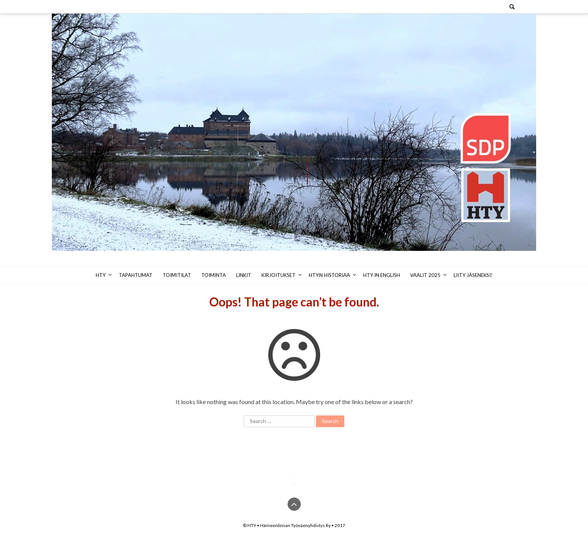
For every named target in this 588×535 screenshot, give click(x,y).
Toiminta (213, 275)
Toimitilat (177, 275)
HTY (101, 275)
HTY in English (381, 275)
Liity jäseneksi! (473, 275)
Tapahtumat (135, 275)
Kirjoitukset (278, 275)
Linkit (243, 275)
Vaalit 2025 (425, 275)
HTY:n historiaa (329, 275)
